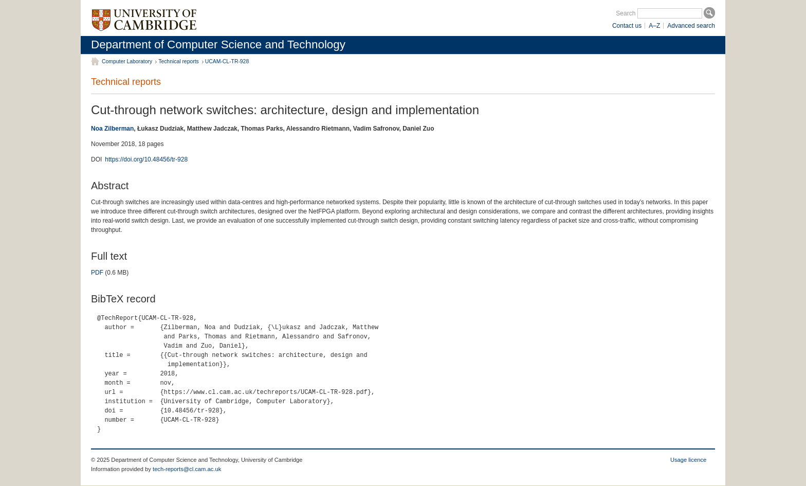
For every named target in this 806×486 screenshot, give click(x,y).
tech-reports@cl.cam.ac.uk (187, 469)
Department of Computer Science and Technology (218, 44)
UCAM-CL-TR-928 (227, 61)
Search (625, 13)
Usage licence (688, 460)
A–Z (654, 25)
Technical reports (178, 61)
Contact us (627, 25)
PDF (97, 272)
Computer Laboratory (127, 61)
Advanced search (691, 25)
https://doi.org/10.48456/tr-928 (146, 159)
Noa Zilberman (112, 128)
